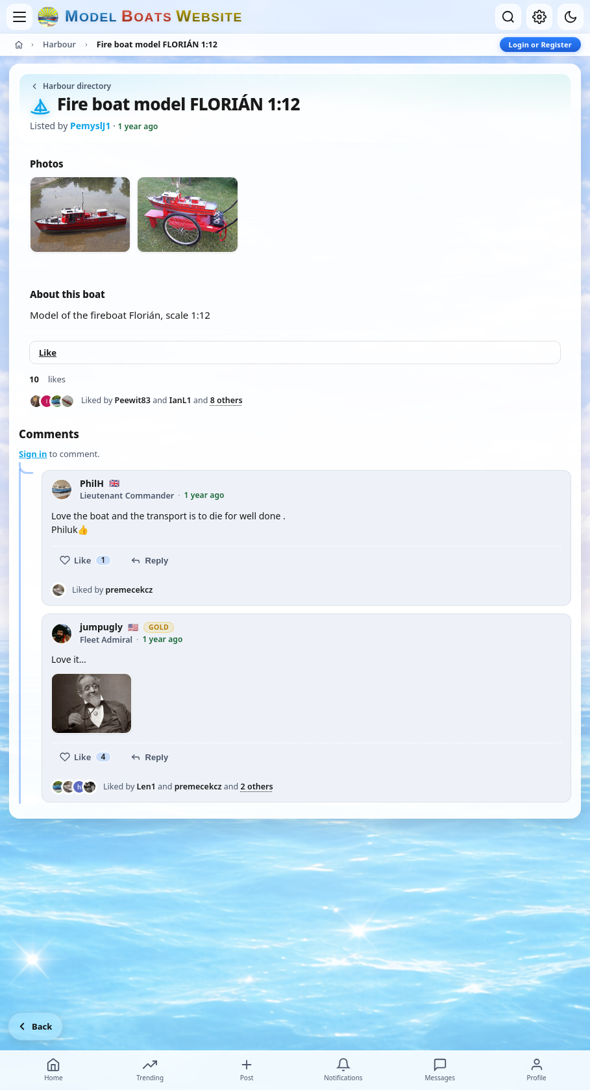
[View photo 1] (91, 703)
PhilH (92, 483)
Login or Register (540, 44)
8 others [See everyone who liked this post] (226, 400)
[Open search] (508, 17)
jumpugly (101, 627)
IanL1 (180, 400)
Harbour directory (70, 86)
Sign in (33, 454)
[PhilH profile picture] (61, 489)
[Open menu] (19, 17)
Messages (439, 1070)
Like (47, 352)
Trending (150, 1070)
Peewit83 (133, 400)
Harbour (59, 44)
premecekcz (129, 589)
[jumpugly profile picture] (61, 633)
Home (53, 1070)
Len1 (146, 786)
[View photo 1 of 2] (80, 215)
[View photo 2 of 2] (187, 215)
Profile (536, 1070)
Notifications (343, 1070)
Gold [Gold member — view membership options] (159, 627)
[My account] (539, 17)
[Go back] (35, 1026)
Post (247, 1070)
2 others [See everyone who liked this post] (257, 787)
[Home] (19, 45)
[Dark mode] (571, 17)
